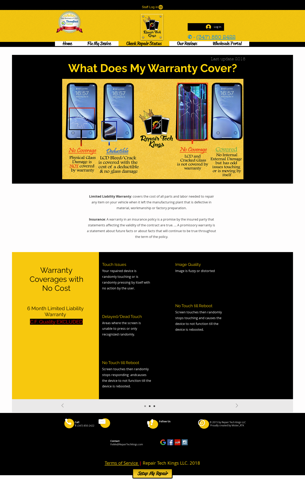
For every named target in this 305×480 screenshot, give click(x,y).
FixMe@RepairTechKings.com (126, 444)
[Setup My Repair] (152, 473)
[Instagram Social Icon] (185, 442)
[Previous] (63, 406)
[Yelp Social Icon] (177, 442)
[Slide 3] (154, 406)
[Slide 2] (150, 406)
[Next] (237, 406)
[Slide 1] (145, 406)
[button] (99, 43)
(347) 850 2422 (215, 37)
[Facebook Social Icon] (170, 442)
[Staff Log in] (152, 7)
